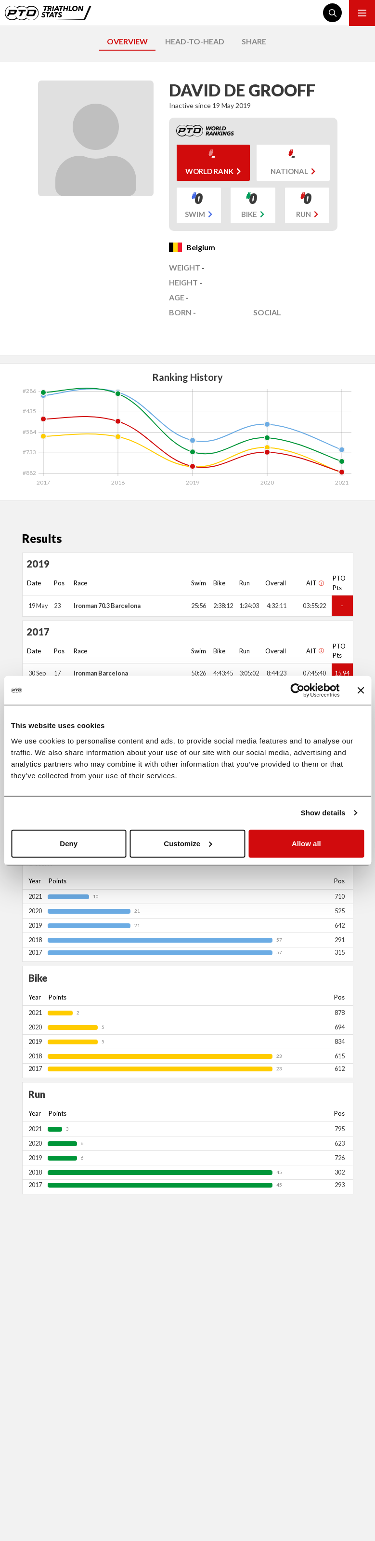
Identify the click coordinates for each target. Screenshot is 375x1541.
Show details (323, 813)
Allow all (306, 843)
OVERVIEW (127, 41)
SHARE (254, 41)
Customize (188, 843)
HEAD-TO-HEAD (194, 41)
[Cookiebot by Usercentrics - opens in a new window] (297, 690)
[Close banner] (360, 690)
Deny (69, 843)
